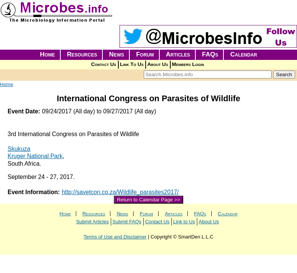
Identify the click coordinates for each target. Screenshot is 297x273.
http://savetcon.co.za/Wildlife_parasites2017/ (120, 192)
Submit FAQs (126, 221)
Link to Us (184, 221)
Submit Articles (92, 221)
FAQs (210, 54)
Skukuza (19, 149)
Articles (178, 54)
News (116, 54)
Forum (145, 54)
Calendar (243, 54)
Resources (82, 54)
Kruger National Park (35, 156)
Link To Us (131, 64)
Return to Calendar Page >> (148, 199)
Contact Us (103, 64)
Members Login (188, 64)
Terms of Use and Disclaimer (114, 237)
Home (47, 54)
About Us (157, 64)
